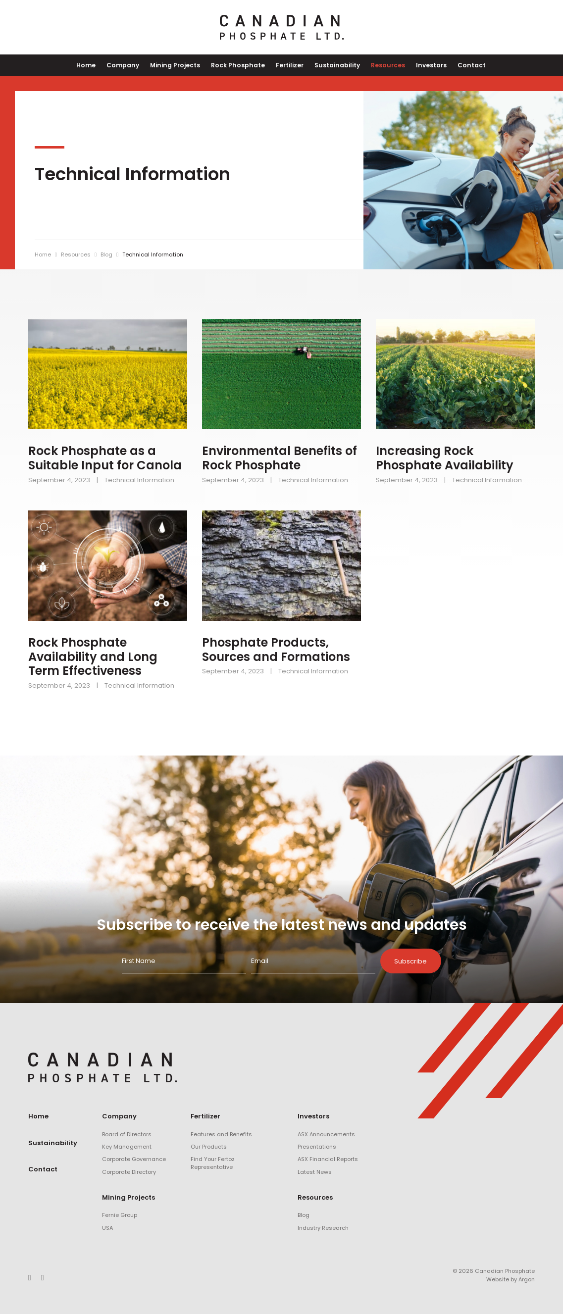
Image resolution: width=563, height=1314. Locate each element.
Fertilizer (289, 65)
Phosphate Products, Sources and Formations (276, 649)
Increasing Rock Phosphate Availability (444, 458)
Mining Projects (180, 65)
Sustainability (334, 65)
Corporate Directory (129, 1172)
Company (131, 65)
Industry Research (323, 1228)
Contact (461, 65)
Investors (424, 65)
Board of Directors (127, 1134)
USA (107, 1228)
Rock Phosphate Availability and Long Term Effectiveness (92, 656)
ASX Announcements (326, 1134)
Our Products (209, 1147)
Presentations (317, 1147)
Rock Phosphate (240, 65)
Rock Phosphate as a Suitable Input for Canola (105, 458)
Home (97, 65)
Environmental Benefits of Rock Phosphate (279, 458)
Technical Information (139, 480)
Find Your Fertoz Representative (213, 1163)
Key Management (127, 1147)
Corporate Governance (134, 1159)
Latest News (315, 1172)
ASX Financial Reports (328, 1159)
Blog (303, 1215)
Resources (383, 65)
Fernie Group (119, 1215)
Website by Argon (510, 1279)
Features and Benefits (221, 1134)
